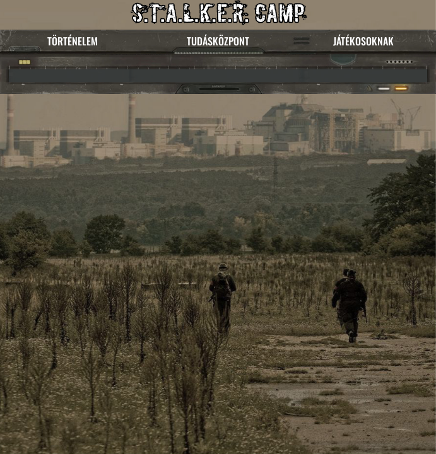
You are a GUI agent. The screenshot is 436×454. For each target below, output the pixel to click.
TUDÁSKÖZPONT (218, 41)
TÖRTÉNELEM (72, 41)
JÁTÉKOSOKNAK (363, 41)
